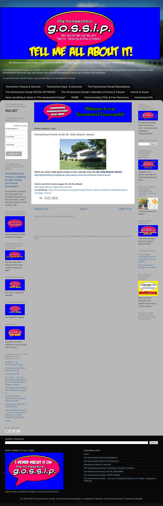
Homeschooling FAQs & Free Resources (106, 97)
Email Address (12, 129)
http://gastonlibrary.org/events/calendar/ (53, 187)
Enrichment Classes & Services (23, 86)
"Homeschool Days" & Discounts (64, 86)
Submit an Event (140, 92)
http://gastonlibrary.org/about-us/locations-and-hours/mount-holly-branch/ (72, 175)
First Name (10, 137)
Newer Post (41, 208)
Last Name (10, 145)
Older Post (125, 208)
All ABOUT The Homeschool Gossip (14, 363)
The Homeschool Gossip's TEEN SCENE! (102, 475)
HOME (75, 97)
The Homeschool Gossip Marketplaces (109, 86)
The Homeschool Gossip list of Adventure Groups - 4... (16, 390)
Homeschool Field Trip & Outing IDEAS (15, 405)
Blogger (139, 499)
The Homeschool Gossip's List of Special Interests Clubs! (15, 398)
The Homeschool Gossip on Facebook (147, 266)
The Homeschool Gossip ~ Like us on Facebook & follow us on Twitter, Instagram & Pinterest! (16, 413)
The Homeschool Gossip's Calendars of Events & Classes (93, 92)
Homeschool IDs (144, 97)
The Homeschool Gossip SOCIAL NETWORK (30, 92)
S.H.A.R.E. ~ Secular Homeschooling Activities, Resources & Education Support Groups (16, 381)
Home (83, 208)
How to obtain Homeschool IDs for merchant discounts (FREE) (147, 258)
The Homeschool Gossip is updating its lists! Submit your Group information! (15, 180)
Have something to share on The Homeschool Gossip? (35, 97)
